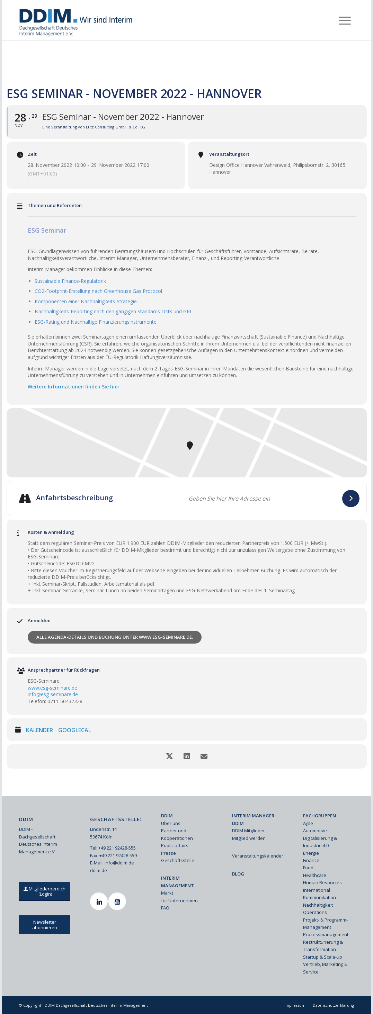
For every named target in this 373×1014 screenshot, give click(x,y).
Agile (308, 823)
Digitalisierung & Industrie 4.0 (320, 842)
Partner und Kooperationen (177, 834)
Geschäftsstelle (177, 860)
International (316, 890)
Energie (311, 853)
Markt (167, 893)
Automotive (315, 830)
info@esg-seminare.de (53, 694)
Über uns (170, 823)
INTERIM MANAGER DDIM (253, 819)
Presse (168, 853)
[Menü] (345, 20)
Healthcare (314, 875)
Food (308, 867)
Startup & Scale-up (322, 957)
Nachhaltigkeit (318, 905)
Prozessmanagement (325, 934)
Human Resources (322, 882)
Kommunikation (319, 897)
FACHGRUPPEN (319, 816)
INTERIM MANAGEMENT (177, 881)
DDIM (167, 816)
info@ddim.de (119, 863)
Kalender (39, 730)
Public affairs (174, 845)
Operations (315, 912)
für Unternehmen (179, 900)
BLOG (238, 874)
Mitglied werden (249, 838)
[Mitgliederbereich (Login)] (45, 891)
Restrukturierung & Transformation (323, 945)
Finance (311, 860)
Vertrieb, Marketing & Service (325, 968)
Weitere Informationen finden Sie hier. (74, 386)
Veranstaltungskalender (257, 856)
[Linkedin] (99, 901)
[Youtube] (118, 901)
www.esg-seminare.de (52, 687)
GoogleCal (74, 730)
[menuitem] (345, 20)
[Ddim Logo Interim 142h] (76, 20)
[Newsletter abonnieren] (44, 924)
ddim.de (98, 870)
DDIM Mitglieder (248, 830)
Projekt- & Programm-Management (325, 923)
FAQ (165, 908)
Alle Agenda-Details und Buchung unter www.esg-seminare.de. (114, 637)
